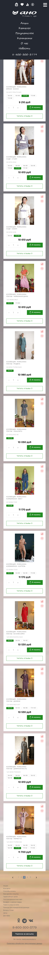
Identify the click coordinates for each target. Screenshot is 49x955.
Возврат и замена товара (12, 902)
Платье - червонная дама (17, 296)
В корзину (36, 107)
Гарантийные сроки (10, 896)
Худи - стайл (11, 159)
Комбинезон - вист (14, 499)
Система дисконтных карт (12, 899)
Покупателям (24, 33)
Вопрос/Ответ (8, 910)
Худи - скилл (11, 229)
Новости (24, 48)
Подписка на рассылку (24, 934)
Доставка (6, 915)
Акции (25, 23)
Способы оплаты (9, 891)
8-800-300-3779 (24, 54)
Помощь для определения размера (16, 907)
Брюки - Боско (12, 89)
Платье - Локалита (14, 431)
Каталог (24, 28)
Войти (32, 4)
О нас (24, 43)
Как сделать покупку (11, 894)
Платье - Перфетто (14, 838)
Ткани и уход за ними (11, 905)
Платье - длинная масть (16, 768)
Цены (5, 913)
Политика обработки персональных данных (24, 943)
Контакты (24, 38)
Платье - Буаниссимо (15, 634)
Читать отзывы (24, 116)
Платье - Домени (13, 701)
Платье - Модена (13, 364)
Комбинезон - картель (15, 566)
